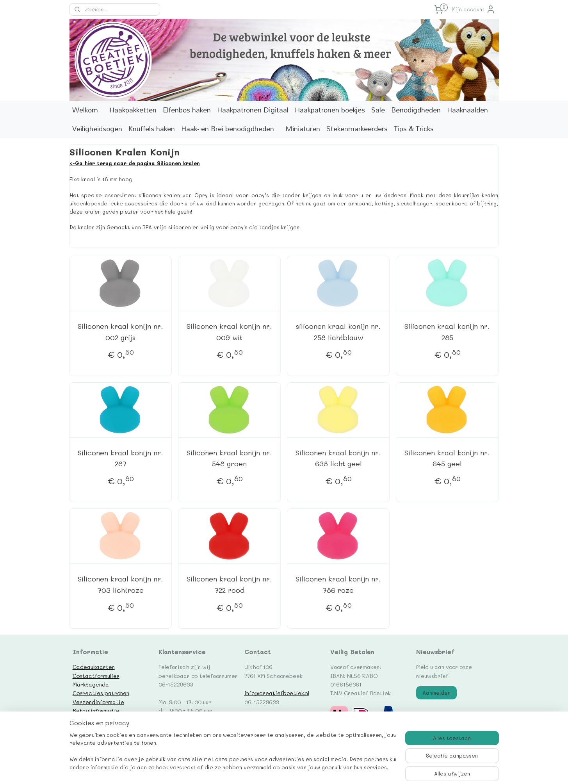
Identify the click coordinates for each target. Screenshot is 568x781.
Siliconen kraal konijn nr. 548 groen (229, 458)
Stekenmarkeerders (357, 128)
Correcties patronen (101, 692)
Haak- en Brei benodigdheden (227, 128)
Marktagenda (91, 684)
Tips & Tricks (414, 128)
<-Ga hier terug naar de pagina (113, 163)
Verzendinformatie (98, 701)
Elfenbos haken (187, 110)
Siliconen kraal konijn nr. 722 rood (229, 584)
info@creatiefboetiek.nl (276, 692)
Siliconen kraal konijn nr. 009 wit (229, 331)
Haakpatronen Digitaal (252, 110)
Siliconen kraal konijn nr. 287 (120, 458)
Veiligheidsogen (97, 128)
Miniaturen (302, 128)
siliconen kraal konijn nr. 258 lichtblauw (338, 331)
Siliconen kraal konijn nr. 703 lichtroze (120, 584)
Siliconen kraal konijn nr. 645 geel (447, 458)
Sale (378, 110)
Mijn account (473, 9)
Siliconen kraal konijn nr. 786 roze (338, 584)
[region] (232, 752)
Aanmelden (436, 692)
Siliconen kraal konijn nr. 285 (447, 331)
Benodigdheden (416, 110)
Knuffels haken (151, 128)
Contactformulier (96, 675)
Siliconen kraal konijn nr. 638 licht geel (338, 458)
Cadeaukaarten (94, 666)
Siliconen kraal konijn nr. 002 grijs (120, 331)
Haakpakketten (133, 110)
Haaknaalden (467, 110)
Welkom (85, 110)
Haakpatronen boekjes (330, 110)
